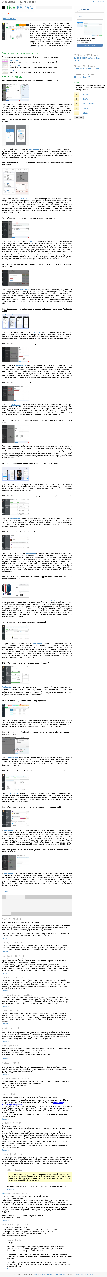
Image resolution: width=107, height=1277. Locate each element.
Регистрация (101, 1)
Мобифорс (13, 70)
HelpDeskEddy (14, 65)
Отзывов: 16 (35, 47)
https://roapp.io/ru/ (9, 19)
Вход (94, 1)
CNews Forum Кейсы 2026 (86, 68)
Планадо (86, 113)
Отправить (79, 118)
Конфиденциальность (47, 1274)
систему (76, 1274)
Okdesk (85, 108)
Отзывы (5, 891)
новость (83, 1274)
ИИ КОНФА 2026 (82, 77)
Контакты (36, 1274)
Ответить (5, 938)
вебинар (90, 1274)
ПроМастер (13, 60)
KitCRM (85, 99)
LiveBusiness (85, 9)
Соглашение (60, 1274)
